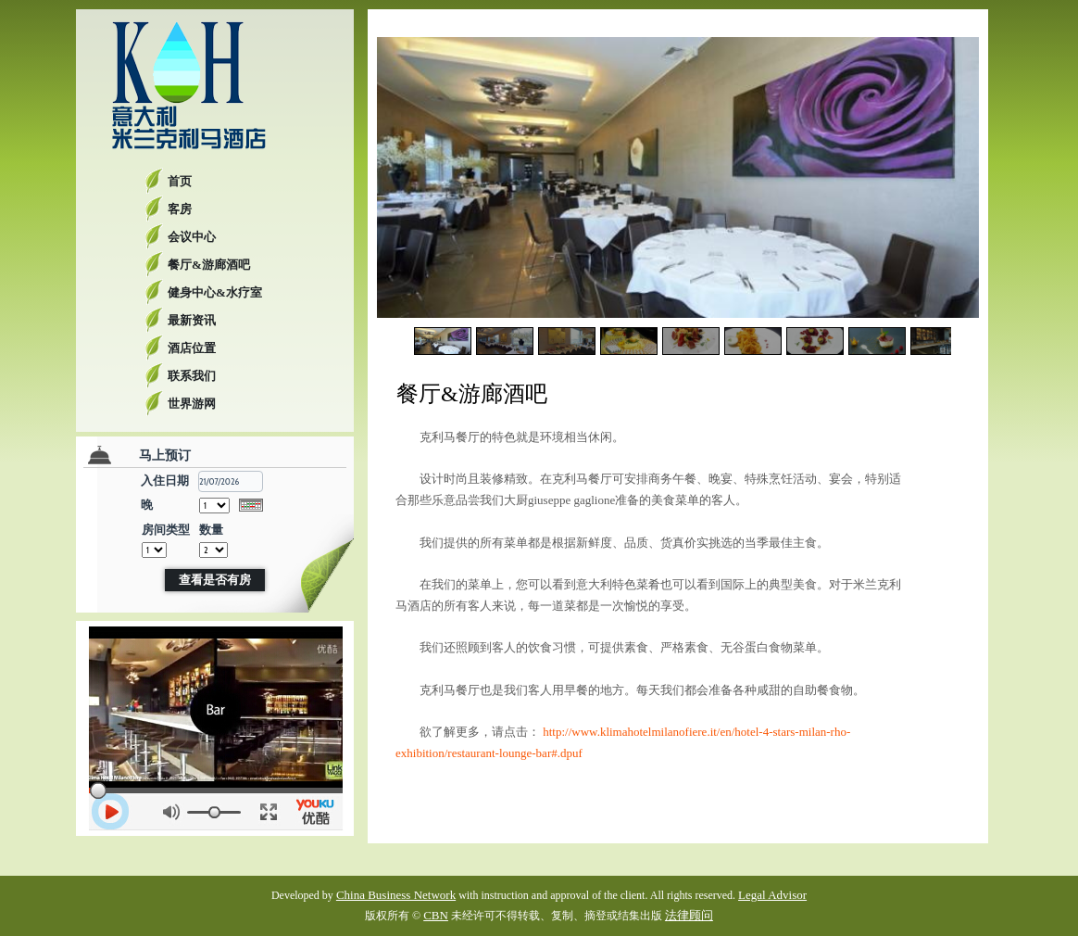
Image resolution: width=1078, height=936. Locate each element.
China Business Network (396, 895)
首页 (180, 181)
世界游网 (192, 404)
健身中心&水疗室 (215, 292)
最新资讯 (192, 320)
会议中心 (192, 237)
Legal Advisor (772, 895)
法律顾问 (689, 915)
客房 (180, 209)
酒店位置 (192, 348)
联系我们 (192, 376)
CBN (435, 915)
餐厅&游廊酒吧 (209, 265)
